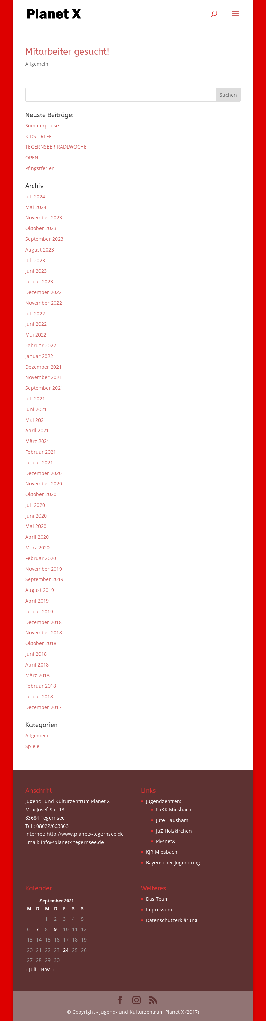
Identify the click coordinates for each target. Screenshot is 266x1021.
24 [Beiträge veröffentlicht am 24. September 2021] (66, 950)
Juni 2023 (36, 270)
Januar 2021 (39, 462)
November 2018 (43, 632)
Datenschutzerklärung (171, 920)
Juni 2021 (36, 409)
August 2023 (39, 249)
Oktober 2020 (40, 494)
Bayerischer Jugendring (173, 862)
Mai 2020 (35, 526)
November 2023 (43, 217)
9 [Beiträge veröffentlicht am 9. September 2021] (55, 929)
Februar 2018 (40, 685)
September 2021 (44, 388)
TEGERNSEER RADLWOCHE (56, 146)
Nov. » (48, 969)
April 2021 (37, 430)
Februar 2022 (40, 345)
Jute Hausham (172, 820)
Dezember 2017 (43, 707)
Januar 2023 (39, 281)
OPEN (31, 157)
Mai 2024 (35, 207)
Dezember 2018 (43, 622)
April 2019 (37, 600)
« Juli (30, 969)
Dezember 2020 (43, 473)
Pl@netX (165, 841)
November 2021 (43, 377)
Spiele (32, 746)
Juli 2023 (35, 260)
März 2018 (37, 675)
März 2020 (37, 547)
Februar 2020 (40, 558)
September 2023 (44, 239)
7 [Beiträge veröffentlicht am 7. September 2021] (37, 929)
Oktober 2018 (40, 643)
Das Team (157, 899)
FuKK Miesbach (174, 809)
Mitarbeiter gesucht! (67, 51)
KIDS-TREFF (38, 136)
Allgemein (36, 63)
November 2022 (43, 303)
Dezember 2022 (43, 292)
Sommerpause (42, 125)
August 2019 (39, 590)
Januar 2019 (39, 611)
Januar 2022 (39, 356)
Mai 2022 (35, 334)
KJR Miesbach (161, 852)
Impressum (159, 909)
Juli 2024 (35, 196)
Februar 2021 (40, 451)
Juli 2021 (35, 398)
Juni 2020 (36, 515)
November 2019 (43, 569)
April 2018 (37, 664)
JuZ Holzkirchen (174, 831)
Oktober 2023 (40, 228)
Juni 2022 (36, 324)
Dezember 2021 (43, 366)
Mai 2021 (35, 420)
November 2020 (43, 483)
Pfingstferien (40, 168)
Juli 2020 (35, 505)
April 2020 (37, 536)
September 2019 (44, 579)
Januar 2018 (39, 696)
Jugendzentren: (163, 801)
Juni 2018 (36, 654)
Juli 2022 (35, 313)
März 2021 (37, 441)
